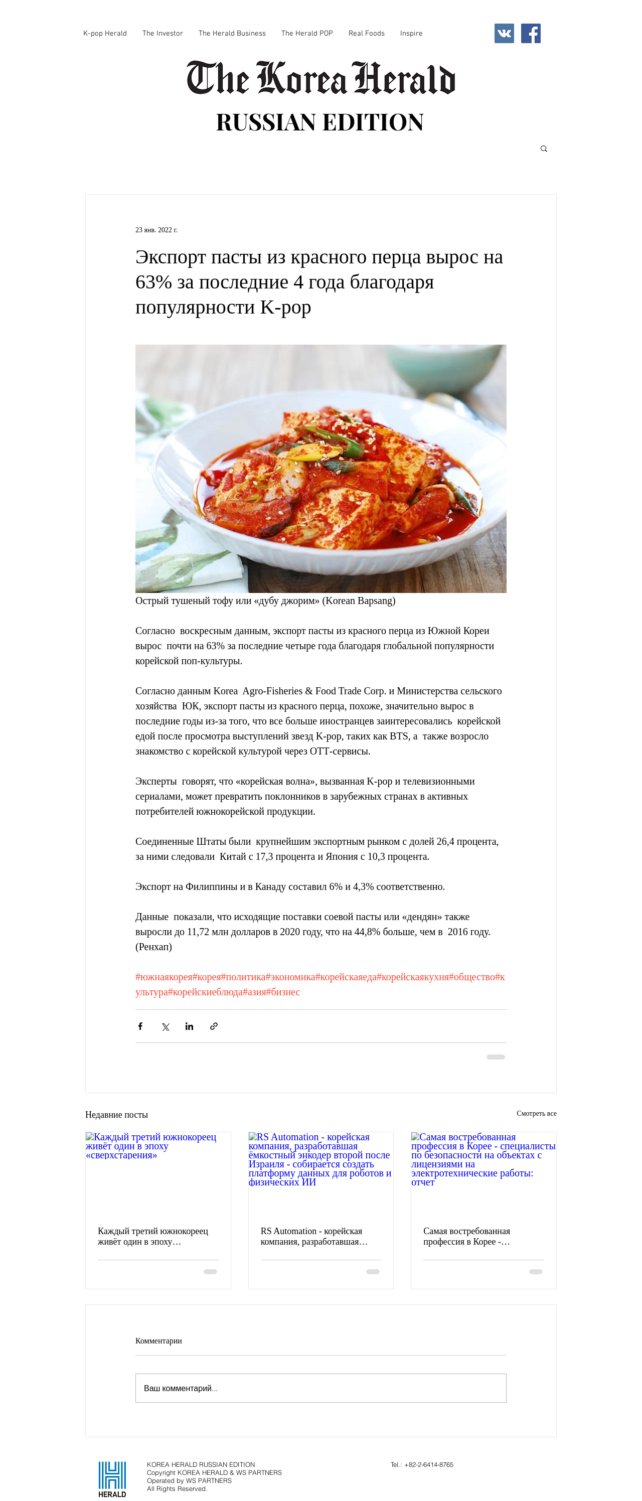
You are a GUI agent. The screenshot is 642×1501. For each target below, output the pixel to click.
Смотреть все (537, 1113)
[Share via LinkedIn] (189, 1026)
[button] (544, 148)
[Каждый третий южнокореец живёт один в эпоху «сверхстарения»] (158, 1173)
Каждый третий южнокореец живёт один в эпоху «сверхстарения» (153, 1236)
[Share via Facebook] (140, 1026)
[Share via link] (214, 1026)
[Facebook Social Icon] (531, 33)
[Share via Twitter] (165, 1026)
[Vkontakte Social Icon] (504, 33)
